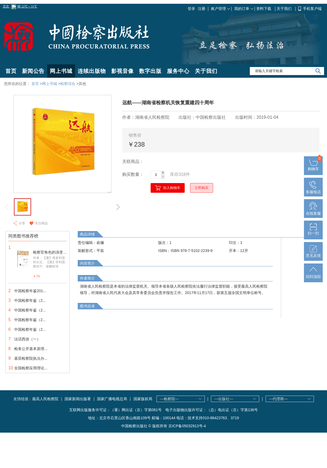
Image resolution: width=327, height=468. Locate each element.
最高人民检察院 (45, 399)
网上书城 (61, 71)
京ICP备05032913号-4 (187, 426)
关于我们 (285, 8)
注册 (201, 8)
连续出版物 (92, 71)
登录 (191, 8)
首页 (11, 71)
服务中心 (178, 71)
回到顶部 (313, 274)
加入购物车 (171, 188)
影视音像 (122, 71)
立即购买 (202, 188)
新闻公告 (33, 71)
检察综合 (67, 83)
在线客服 (313, 211)
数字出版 (150, 71)
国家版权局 (142, 399)
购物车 (313, 166)
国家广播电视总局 (112, 399)
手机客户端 (312, 8)
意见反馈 (313, 253)
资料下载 (264, 8)
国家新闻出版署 (78, 399)
